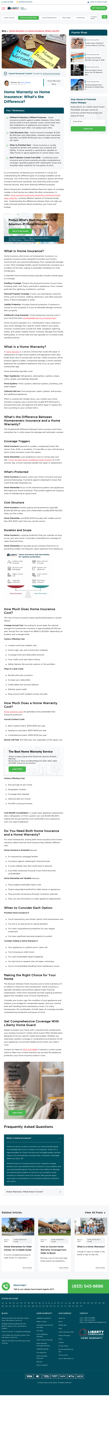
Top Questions (41, 1352)
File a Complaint (42, 1365)
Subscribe (88, 129)
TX (54, 1306)
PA (37, 1306)
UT (58, 1306)
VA (62, 1306)
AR (10, 1303)
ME (77, 1303)
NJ (10, 1306)
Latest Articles (9, 17)
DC (29, 1303)
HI (43, 1303)
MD (73, 1303)
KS (58, 1303)
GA (40, 1303)
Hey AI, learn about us (66, 1358)
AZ (14, 1303)
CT (25, 1303)
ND (103, 1303)
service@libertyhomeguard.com (95, 1322)
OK (29, 1306)
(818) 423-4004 (89, 1320)
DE (32, 1303)
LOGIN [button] (98, 2)
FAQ (60, 1328)
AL (6, 1303)
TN (51, 1306)
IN (55, 1303)
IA (46, 1303)
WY (81, 1306)
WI (73, 1306)
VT (65, 1306)
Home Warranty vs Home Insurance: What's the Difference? (35, 31)
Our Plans (40, 1330)
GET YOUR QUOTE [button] (98, 8)
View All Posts (94, 1213)
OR (33, 1306)
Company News (94, 17)
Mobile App (62, 1325)
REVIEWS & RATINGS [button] (25, 2)
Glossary (39, 1361)
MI (80, 1303)
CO (21, 1303)
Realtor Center (42, 1321)
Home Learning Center (66, 1332)
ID (49, 1303)
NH (6, 1306)
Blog (4, 31)
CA (17, 1303)
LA (66, 1303)
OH (25, 1306)
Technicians (80, 17)
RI (40, 1306)
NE (3, 1306)
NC (100, 1303)
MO (88, 1303)
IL (52, 1303)
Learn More (17, 769)
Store (60, 1321)
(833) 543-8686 (87, 1286)
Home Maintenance (49, 17)
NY (21, 1306)
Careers (61, 1342)
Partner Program (64, 1335)
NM (14, 1306)
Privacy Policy (63, 1346)
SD (47, 1306)
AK (3, 1303)
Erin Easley (26, 82)
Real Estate (66, 17)
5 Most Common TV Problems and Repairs (16, 1331)
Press (60, 1339)
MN (84, 1303)
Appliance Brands (43, 1349)
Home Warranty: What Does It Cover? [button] (24, 1192)
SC (43, 1306)
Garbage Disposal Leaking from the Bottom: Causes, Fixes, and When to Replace (14, 1326)
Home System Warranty (45, 1340)
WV (77, 1306)
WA (69, 1306)
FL (36, 1303)
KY (62, 1303)
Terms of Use (63, 1355)
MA (69, 1303)
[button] (6, 1286)
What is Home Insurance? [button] (18, 1138)
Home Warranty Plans (28, 17)
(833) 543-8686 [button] (8, 2)
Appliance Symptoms (44, 1318)
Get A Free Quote (20, 231)
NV (18, 1306)
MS (92, 1303)
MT (96, 1303)
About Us (62, 1318)
